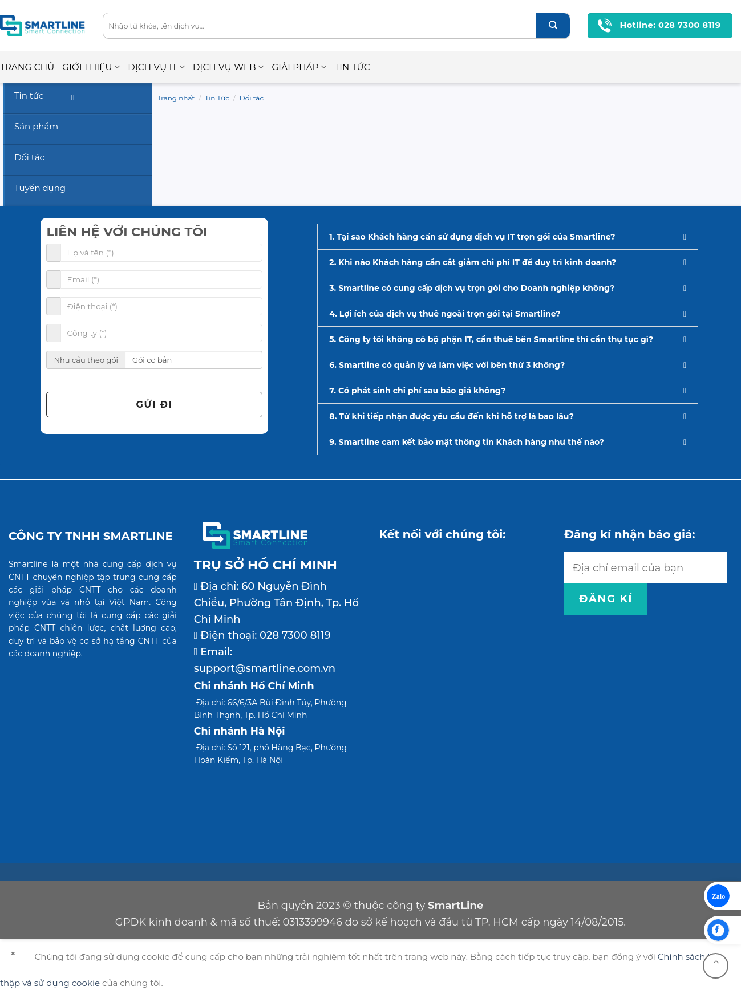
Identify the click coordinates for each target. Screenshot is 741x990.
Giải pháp (299, 67)
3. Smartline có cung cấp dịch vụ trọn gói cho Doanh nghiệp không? (471, 288)
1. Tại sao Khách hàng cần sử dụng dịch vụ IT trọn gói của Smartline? (472, 237)
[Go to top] (715, 966)
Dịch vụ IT (156, 67)
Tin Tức (352, 67)
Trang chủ (27, 67)
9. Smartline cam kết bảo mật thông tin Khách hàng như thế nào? (466, 442)
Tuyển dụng (40, 187)
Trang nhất (176, 98)
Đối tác (252, 98)
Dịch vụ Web (228, 67)
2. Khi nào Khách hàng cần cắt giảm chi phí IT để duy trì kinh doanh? (472, 262)
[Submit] (553, 25)
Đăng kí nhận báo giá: (629, 534)
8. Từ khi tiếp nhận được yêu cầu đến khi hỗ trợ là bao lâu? (451, 416)
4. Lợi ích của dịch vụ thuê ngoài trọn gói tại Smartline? (444, 314)
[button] (508, 236)
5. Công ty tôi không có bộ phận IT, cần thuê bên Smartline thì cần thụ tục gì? (491, 339)
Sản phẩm (36, 126)
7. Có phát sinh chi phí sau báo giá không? (417, 391)
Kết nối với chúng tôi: (442, 534)
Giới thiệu (91, 67)
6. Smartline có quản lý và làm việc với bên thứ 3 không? (447, 365)
